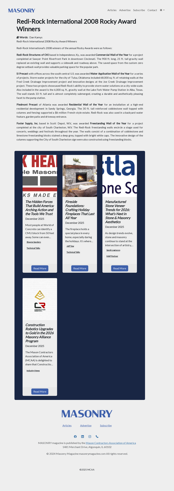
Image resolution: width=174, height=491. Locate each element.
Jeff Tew (70, 246)
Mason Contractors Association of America (111, 442)
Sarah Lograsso (113, 250)
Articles (112, 10)
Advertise (125, 10)
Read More (39, 268)
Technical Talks (33, 248)
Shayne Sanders (34, 242)
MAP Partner (112, 256)
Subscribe (139, 10)
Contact (152, 10)
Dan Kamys (35, 37)
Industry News (33, 370)
